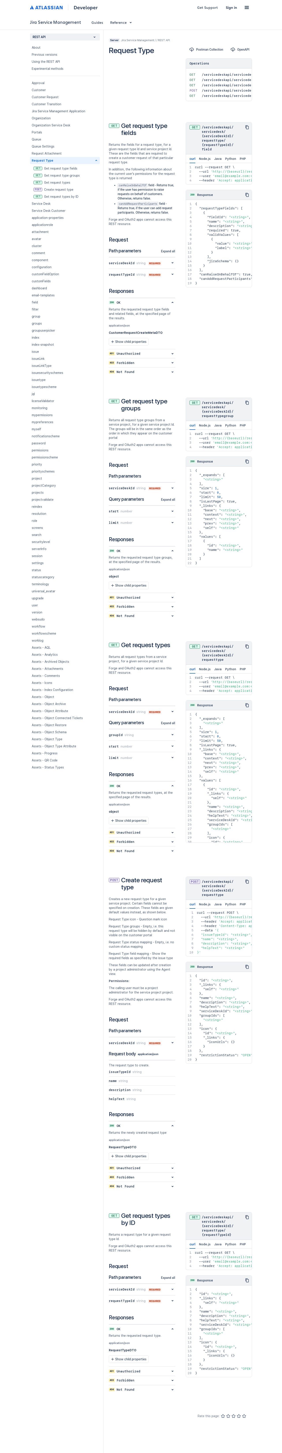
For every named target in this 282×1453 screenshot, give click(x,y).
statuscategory (43, 577)
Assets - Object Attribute (50, 711)
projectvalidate (43, 499)
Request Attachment (47, 153)
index (35, 337)
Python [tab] (230, 159)
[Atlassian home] (46, 7)
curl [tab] (192, 160)
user (35, 605)
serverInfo (39, 549)
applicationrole (42, 225)
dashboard (39, 288)
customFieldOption (45, 274)
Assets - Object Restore (49, 725)
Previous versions (44, 54)
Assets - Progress (45, 753)
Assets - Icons (42, 683)
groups (37, 323)
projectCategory (44, 485)
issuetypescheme (44, 387)
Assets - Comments (46, 676)
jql (33, 394)
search (36, 535)
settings (38, 563)
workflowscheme (44, 633)
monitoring (39, 408)
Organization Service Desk (51, 125)
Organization (41, 118)
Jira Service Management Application (58, 111)
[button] (246, 7)
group (36, 316)
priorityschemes (43, 471)
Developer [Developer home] (86, 7)
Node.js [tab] (205, 159)
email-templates (43, 295)
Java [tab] (218, 159)
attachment (40, 232)
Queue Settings (43, 146)
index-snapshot (43, 344)
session (37, 556)
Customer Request (45, 97)
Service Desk (41, 203)
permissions (40, 450)
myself (36, 429)
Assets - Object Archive (49, 704)
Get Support (207, 7)
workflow (38, 626)
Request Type (42, 160)
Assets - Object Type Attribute (54, 746)
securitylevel (41, 542)
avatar (36, 239)
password (39, 443)
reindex (37, 506)
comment (38, 253)
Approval (38, 83)
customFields (41, 281)
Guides (97, 22)
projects (38, 492)
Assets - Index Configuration (52, 690)
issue (35, 351)
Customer (39, 90)
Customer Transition (46, 104)
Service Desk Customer (48, 210)
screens (37, 528)
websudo (38, 619)
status (36, 570)
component (40, 260)
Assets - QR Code (45, 760)
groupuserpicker (43, 330)
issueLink (38, 358)
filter (35, 309)
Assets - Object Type (47, 739)
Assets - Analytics (45, 654)
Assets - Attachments (47, 668)
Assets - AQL (41, 647)
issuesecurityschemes (47, 373)
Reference (121, 22)
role (34, 520)
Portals (37, 132)
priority (37, 464)
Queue (36, 139)
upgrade (38, 598)
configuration (42, 267)
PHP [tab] (243, 159)
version (37, 612)
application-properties (48, 218)
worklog (37, 640)
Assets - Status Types (48, 767)
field (35, 302)
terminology (40, 584)
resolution (39, 513)
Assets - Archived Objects (50, 661)
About (36, 47)
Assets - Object (43, 697)
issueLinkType (42, 365)
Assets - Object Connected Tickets (57, 718)
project (37, 478)
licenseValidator (43, 401)
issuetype (39, 380)
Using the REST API (46, 61)
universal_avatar (43, 591)
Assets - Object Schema (49, 732)
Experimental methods (47, 68)
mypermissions (42, 415)
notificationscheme (46, 436)
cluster (37, 246)
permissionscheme (45, 457)
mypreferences (42, 422)
